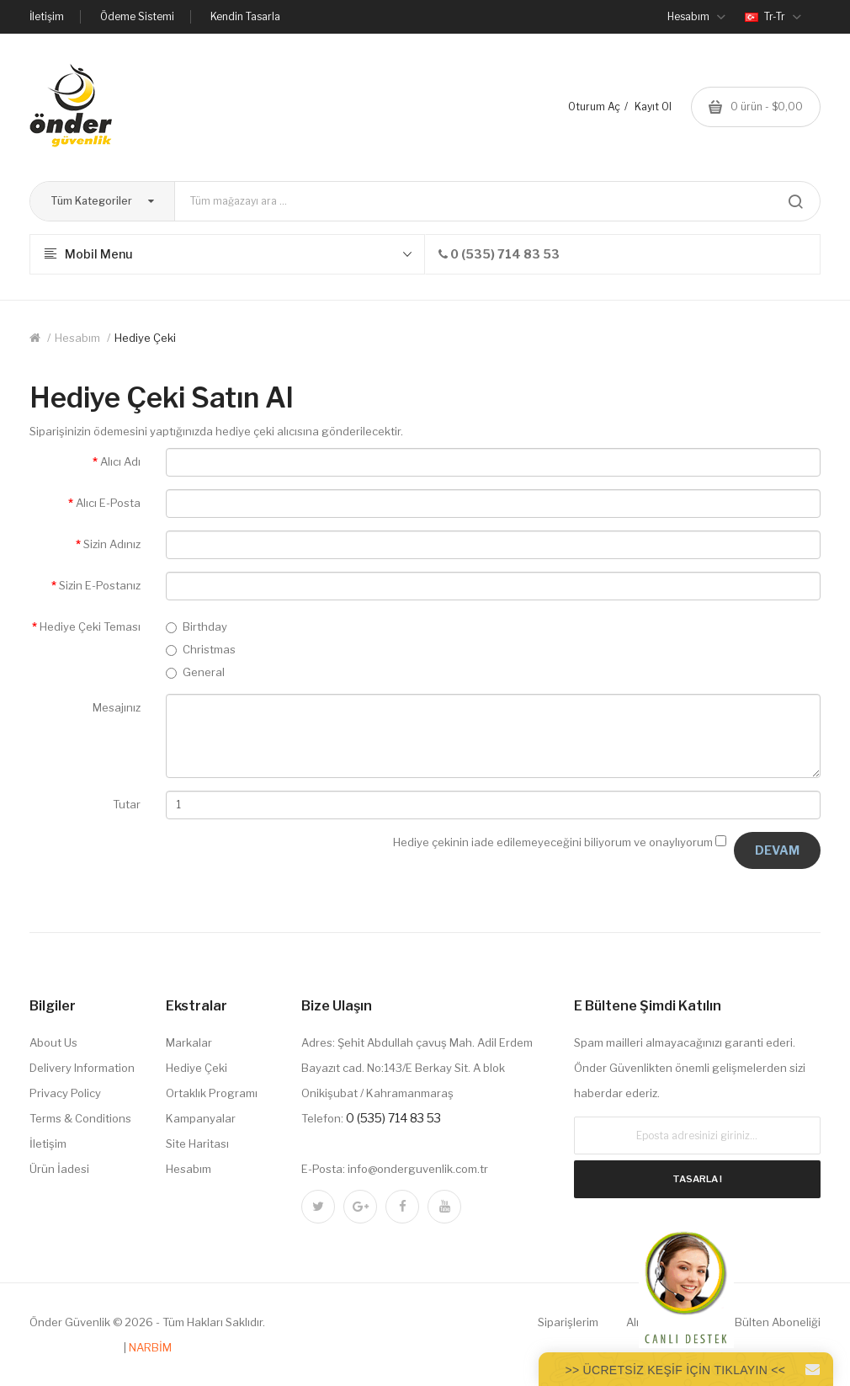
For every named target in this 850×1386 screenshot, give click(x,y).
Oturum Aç (594, 106)
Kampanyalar (201, 1118)
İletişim (46, 16)
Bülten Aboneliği (778, 1322)
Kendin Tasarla (245, 16)
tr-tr (773, 16)
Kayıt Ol (653, 106)
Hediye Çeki (145, 337)
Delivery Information (82, 1067)
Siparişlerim (568, 1322)
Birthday (196, 626)
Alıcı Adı (120, 461)
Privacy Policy (65, 1093)
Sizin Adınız (112, 544)
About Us (53, 1042)
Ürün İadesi (59, 1168)
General (195, 672)
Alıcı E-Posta (108, 502)
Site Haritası (197, 1143)
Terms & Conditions (80, 1118)
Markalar (189, 1042)
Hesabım (77, 337)
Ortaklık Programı (212, 1093)
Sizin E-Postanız (100, 585)
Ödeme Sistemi (137, 16)
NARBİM (150, 1347)
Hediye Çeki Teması (90, 626)
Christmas (201, 649)
